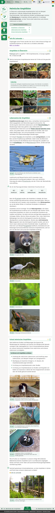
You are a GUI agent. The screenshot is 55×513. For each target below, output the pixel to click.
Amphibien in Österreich (18, 27)
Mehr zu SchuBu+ (15, 45)
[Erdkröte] (22, 191)
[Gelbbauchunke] (31, 191)
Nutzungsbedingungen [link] (23, 511)
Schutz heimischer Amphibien (19, 32)
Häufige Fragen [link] (46, 511)
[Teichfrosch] (14, 191)
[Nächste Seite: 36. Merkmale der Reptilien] (42, 509)
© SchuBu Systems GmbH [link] (10, 511)
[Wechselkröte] (42, 191)
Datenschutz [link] (33, 511)
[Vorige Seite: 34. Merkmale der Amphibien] (12, 509)
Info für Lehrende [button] (15, 473)
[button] (4, 37)
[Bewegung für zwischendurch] (52, 505)
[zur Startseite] (2, 2)
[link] (27, 508)
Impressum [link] (39, 511)
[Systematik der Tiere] (4, 10)
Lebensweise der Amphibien (18, 30)
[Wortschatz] (4, 17)
